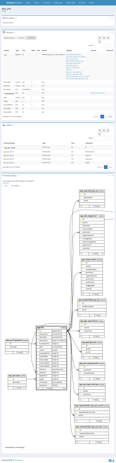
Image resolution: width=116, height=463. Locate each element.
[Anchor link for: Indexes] (13, 125)
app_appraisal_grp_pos (74, 54)
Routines (92, 3)
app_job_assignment (73, 68)
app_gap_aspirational (73, 63)
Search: (101, 45)
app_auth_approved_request (75, 57)
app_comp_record (72, 59)
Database (14, 2)
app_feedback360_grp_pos (75, 61)
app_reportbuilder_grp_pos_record (77, 76)
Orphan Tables (70, 3)
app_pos (69, 70)
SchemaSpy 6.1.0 (17, 460)
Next (110, 117)
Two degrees (15, 186)
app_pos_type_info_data (74, 74)
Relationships (58, 3)
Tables (29, 3)
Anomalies (82, 3)
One (5, 186)
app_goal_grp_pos (72, 65)
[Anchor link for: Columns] (14, 32)
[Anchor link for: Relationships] (17, 175)
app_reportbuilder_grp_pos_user (77, 78)
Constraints (46, 3)
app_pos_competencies (74, 72)
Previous (96, 117)
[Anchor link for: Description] (16, 18)
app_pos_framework (97, 93)
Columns (36, 3)
